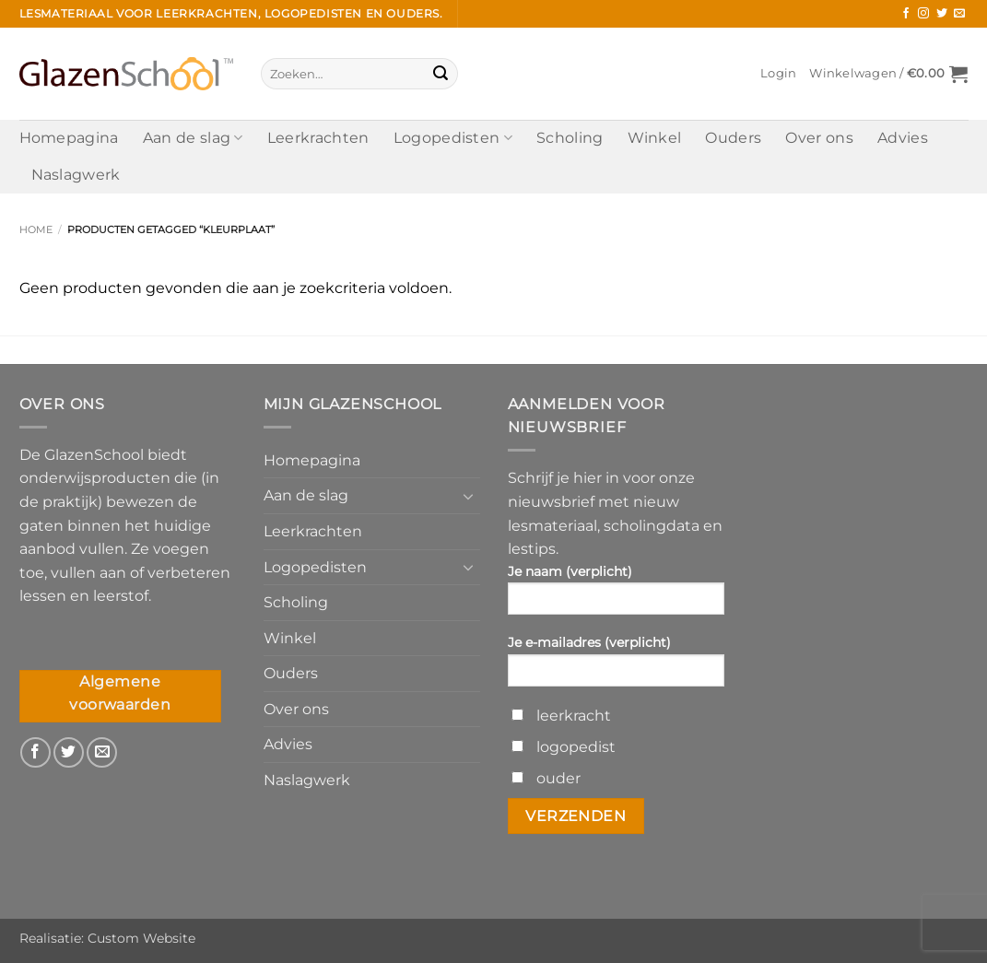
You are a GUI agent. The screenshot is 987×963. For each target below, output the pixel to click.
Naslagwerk (76, 174)
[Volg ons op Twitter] (941, 13)
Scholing (570, 138)
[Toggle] (469, 496)
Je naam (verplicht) (616, 595)
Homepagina (69, 138)
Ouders (733, 138)
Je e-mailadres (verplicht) (616, 666)
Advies (902, 138)
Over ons (819, 138)
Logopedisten (453, 138)
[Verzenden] (440, 73)
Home (36, 229)
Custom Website (141, 938)
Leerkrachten (318, 138)
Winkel (655, 138)
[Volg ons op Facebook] (905, 13)
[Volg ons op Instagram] (923, 13)
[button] (778, 73)
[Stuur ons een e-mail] (959, 13)
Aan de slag (193, 138)
